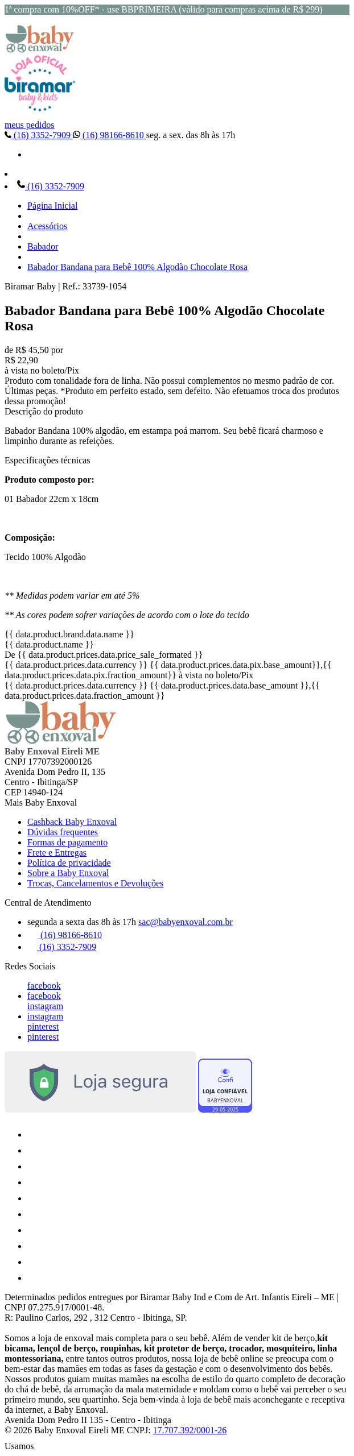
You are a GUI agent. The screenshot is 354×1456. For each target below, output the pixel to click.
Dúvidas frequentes (62, 832)
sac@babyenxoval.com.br (185, 922)
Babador (42, 246)
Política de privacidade (69, 863)
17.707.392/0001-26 (190, 1430)
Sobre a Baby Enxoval (68, 873)
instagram (45, 1006)
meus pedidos (30, 125)
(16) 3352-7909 (39, 135)
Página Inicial (52, 205)
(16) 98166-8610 (109, 135)
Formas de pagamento (67, 842)
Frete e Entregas (57, 852)
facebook (44, 985)
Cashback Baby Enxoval (72, 822)
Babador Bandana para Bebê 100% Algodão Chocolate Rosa (137, 267)
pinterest (43, 1026)
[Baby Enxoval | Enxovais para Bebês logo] (40, 50)
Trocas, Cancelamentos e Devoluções (95, 883)
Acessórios (47, 226)
